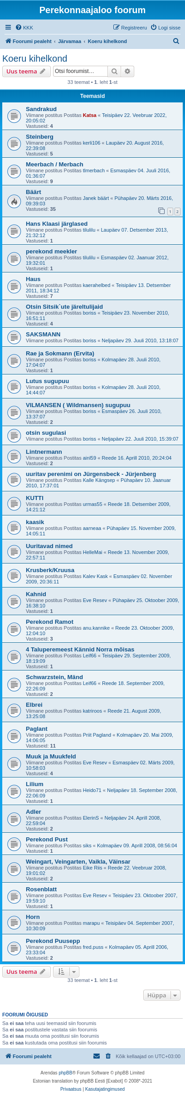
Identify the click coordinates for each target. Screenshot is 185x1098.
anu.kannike (96, 628)
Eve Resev (95, 600)
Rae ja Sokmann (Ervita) (60, 353)
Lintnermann (44, 451)
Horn (33, 916)
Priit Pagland (97, 735)
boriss (89, 313)
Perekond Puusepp (53, 941)
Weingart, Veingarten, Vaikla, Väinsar (78, 861)
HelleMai (92, 552)
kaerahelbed (97, 285)
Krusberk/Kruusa (50, 570)
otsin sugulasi (46, 432)
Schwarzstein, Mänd (54, 677)
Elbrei (34, 704)
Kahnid (36, 594)
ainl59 (89, 458)
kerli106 (92, 143)
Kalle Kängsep (99, 480)
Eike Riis (92, 867)
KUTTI (35, 498)
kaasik (35, 522)
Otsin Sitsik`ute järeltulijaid (64, 306)
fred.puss (93, 947)
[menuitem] (24, 27)
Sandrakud (41, 109)
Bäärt (33, 192)
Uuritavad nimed (49, 546)
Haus (33, 279)
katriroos (92, 711)
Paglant (37, 728)
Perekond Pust (47, 839)
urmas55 (92, 504)
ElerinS (91, 818)
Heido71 (92, 790)
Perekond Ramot (49, 621)
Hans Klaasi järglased (57, 223)
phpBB (65, 1072)
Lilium (35, 784)
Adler (33, 811)
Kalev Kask (95, 576)
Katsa (90, 115)
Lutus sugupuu (47, 381)
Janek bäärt (96, 198)
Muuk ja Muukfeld (51, 756)
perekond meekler (51, 251)
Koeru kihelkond (34, 58)
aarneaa (92, 528)
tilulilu (89, 230)
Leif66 (90, 655)
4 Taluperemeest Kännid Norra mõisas (80, 649)
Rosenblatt (41, 889)
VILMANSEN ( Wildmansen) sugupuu (78, 405)
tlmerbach (94, 170)
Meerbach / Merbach (54, 164)
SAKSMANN (43, 334)
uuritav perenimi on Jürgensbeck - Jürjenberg (91, 474)
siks (87, 845)
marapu (91, 923)
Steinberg (40, 136)
